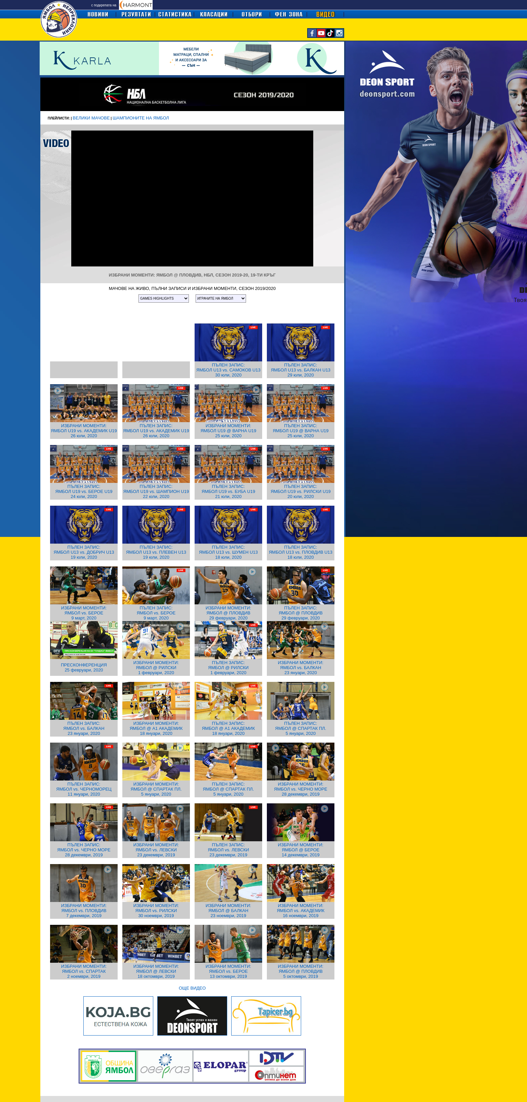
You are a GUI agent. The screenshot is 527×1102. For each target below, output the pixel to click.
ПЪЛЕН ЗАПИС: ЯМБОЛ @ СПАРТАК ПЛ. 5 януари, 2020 (300, 728)
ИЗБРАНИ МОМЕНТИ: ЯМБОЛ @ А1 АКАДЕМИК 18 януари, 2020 (156, 728)
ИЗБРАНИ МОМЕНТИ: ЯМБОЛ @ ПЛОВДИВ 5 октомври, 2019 (300, 971)
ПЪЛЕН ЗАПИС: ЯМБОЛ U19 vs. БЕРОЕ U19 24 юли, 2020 (83, 491)
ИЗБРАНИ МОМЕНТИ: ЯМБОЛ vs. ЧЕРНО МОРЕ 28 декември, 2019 (300, 789)
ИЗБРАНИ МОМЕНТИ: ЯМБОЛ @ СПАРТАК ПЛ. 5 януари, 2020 (156, 789)
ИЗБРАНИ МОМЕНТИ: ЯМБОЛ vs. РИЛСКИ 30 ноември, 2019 (156, 910)
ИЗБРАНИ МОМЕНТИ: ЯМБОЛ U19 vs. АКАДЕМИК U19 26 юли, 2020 (84, 430)
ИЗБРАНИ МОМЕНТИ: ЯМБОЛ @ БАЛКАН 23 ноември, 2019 (228, 910)
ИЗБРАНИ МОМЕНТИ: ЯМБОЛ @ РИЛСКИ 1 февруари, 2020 (156, 667)
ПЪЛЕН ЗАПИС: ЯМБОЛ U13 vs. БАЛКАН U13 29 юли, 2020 (300, 370)
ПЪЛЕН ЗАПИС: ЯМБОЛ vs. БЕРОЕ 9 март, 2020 (156, 612)
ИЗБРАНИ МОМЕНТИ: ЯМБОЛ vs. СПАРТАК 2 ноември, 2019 (84, 971)
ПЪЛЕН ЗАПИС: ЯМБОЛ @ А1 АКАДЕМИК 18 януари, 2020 (228, 728)
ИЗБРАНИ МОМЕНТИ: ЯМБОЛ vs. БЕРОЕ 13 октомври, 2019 (228, 971)
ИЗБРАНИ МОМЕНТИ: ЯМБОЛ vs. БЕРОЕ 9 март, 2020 (84, 612)
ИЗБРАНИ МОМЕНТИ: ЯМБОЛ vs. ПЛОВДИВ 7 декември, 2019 (84, 910)
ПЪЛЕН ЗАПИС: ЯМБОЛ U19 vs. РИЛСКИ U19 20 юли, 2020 (301, 491)
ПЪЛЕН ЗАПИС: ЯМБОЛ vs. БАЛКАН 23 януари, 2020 (83, 728)
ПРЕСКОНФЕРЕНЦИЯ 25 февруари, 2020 (84, 667)
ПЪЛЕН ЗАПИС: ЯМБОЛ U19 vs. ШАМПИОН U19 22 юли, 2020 (156, 491)
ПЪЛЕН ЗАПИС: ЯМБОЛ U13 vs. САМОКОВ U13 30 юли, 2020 (228, 370)
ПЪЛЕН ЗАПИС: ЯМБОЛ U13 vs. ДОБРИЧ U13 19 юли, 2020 (84, 552)
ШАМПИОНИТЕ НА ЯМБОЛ (141, 117)
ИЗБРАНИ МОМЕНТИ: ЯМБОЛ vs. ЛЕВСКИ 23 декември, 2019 (156, 849)
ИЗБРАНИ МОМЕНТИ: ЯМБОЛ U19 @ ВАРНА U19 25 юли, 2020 (228, 430)
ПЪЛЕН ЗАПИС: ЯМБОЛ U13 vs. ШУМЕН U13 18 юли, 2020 (228, 552)
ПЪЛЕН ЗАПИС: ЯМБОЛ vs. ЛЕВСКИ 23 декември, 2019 (228, 849)
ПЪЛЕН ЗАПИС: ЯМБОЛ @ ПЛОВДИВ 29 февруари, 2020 (301, 612)
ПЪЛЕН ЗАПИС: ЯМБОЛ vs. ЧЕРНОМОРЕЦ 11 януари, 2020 (83, 789)
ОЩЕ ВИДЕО (192, 988)
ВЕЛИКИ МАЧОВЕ (91, 117)
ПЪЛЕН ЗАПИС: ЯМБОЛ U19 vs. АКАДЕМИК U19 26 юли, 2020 (156, 430)
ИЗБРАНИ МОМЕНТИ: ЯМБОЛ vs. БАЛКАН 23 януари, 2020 (300, 667)
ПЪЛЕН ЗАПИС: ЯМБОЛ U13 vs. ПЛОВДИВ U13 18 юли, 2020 (300, 552)
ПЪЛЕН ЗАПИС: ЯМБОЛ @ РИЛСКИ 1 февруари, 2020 (228, 667)
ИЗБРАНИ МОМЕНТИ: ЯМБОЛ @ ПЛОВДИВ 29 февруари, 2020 (228, 612)
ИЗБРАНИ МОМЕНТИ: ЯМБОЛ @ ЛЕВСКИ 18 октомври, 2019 (156, 971)
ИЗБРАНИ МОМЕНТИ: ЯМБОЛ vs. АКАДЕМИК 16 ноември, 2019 (301, 910)
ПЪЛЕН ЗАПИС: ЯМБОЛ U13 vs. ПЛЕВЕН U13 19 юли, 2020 (156, 552)
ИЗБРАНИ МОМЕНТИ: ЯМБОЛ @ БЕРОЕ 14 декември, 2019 (300, 849)
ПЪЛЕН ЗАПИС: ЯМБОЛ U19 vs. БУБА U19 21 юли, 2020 (228, 491)
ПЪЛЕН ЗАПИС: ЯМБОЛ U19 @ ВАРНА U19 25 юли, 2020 (300, 430)
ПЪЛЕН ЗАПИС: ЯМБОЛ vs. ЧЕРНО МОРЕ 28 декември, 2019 (83, 849)
